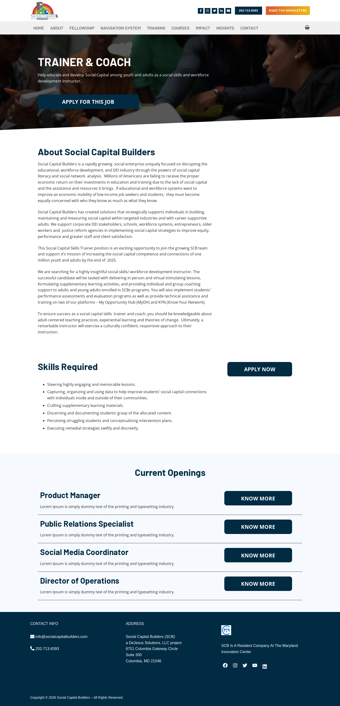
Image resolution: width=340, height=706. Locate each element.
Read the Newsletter (288, 11)
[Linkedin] (221, 10)
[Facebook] (200, 10)
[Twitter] (214, 10)
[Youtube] (228, 10)
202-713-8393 (248, 10)
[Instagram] (207, 10)
